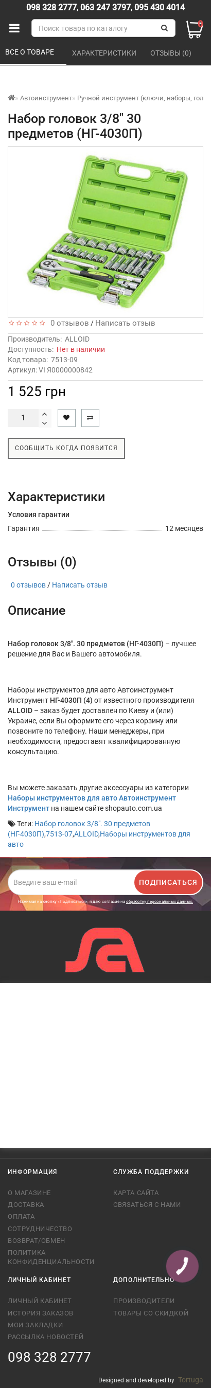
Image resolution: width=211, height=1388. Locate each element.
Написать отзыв (125, 323)
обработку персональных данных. (159, 901)
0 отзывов (67, 323)
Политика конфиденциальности (51, 1257)
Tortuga (190, 1380)
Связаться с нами (147, 1204)
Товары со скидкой (150, 1313)
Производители (144, 1301)
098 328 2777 (51, 7)
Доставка (26, 1204)
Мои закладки (35, 1325)
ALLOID (77, 339)
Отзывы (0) (171, 53)
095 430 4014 (158, 7)
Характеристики (105, 53)
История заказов (41, 1313)
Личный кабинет (40, 1301)
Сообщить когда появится (66, 448)
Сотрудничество (40, 1229)
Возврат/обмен (36, 1240)
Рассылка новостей (45, 1337)
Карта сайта (136, 1193)
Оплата (21, 1216)
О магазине (29, 1193)
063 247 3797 (105, 7)
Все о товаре (30, 52)
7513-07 (59, 834)
